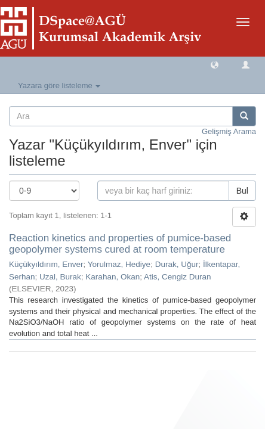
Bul (242, 190)
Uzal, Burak (60, 276)
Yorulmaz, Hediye (119, 264)
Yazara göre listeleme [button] (59, 85)
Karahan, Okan (112, 276)
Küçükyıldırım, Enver (46, 264)
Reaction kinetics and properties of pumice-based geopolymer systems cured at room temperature (120, 243)
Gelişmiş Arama (229, 131)
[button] (214, 64)
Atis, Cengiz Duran (177, 276)
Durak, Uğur (177, 264)
